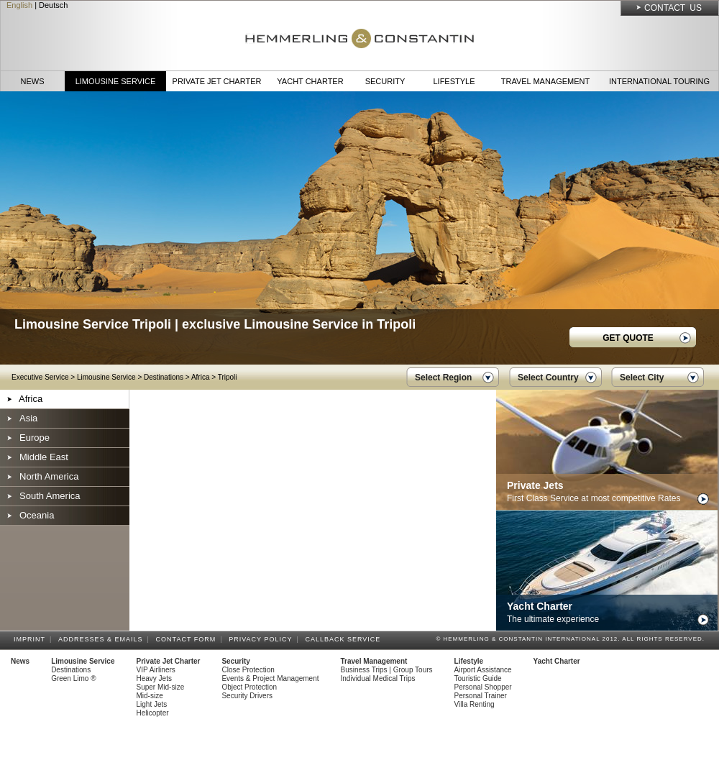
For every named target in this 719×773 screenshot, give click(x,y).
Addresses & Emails (103, 639)
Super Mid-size (161, 687)
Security (385, 81)
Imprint (31, 639)
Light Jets (152, 704)
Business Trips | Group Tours (387, 670)
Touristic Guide (478, 678)
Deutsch (53, 5)
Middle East (43, 457)
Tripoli (227, 377)
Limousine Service (115, 81)
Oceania (36, 515)
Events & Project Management (270, 678)
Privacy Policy (262, 639)
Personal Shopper (483, 687)
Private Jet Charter (217, 81)
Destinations (163, 377)
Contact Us (673, 8)
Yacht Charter (310, 81)
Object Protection (249, 687)
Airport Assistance (483, 670)
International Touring (659, 81)
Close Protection (247, 670)
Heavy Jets (154, 678)
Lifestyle (454, 81)
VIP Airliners (156, 670)
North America (48, 476)
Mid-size (150, 696)
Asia (28, 418)
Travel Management (545, 81)
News (33, 81)
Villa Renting (474, 704)
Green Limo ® (73, 678)
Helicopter (153, 713)
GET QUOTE (628, 338)
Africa (200, 377)
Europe (34, 437)
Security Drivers (247, 696)
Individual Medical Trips (378, 678)
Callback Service (344, 639)
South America (50, 495)
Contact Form (188, 639)
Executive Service (40, 377)
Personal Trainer (480, 696)
